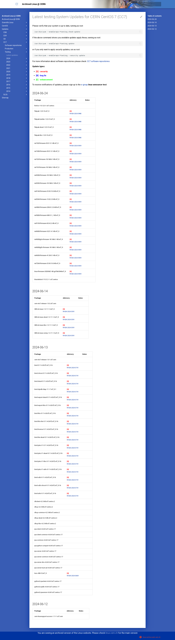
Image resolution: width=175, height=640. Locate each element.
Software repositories (13, 45)
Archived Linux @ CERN (11, 16)
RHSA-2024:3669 (73, 576)
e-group (84, 84)
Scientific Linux (14, 22)
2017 (16, 81)
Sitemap (5, 98)
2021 (16, 68)
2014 (16, 91)
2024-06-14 (152, 22)
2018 (16, 78)
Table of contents (155, 16)
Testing (16, 52)
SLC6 (15, 94)
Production (16, 49)
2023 (16, 62)
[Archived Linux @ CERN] (16, 4)
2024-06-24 (152, 19)
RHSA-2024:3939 (75, 146)
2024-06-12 (152, 29)
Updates (14, 29)
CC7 (15, 42)
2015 (16, 88)
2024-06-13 (152, 26)
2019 (16, 75)
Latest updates (12, 55)
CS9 (15, 36)
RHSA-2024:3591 (68, 311)
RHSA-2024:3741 (73, 368)
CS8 (15, 32)
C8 (15, 39)
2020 (16, 71)
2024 (16, 58)
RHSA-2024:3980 (75, 113)
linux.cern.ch (111, 633)
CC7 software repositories (98, 61)
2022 (16, 65)
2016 (16, 85)
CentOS (14, 26)
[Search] (147, 4)
